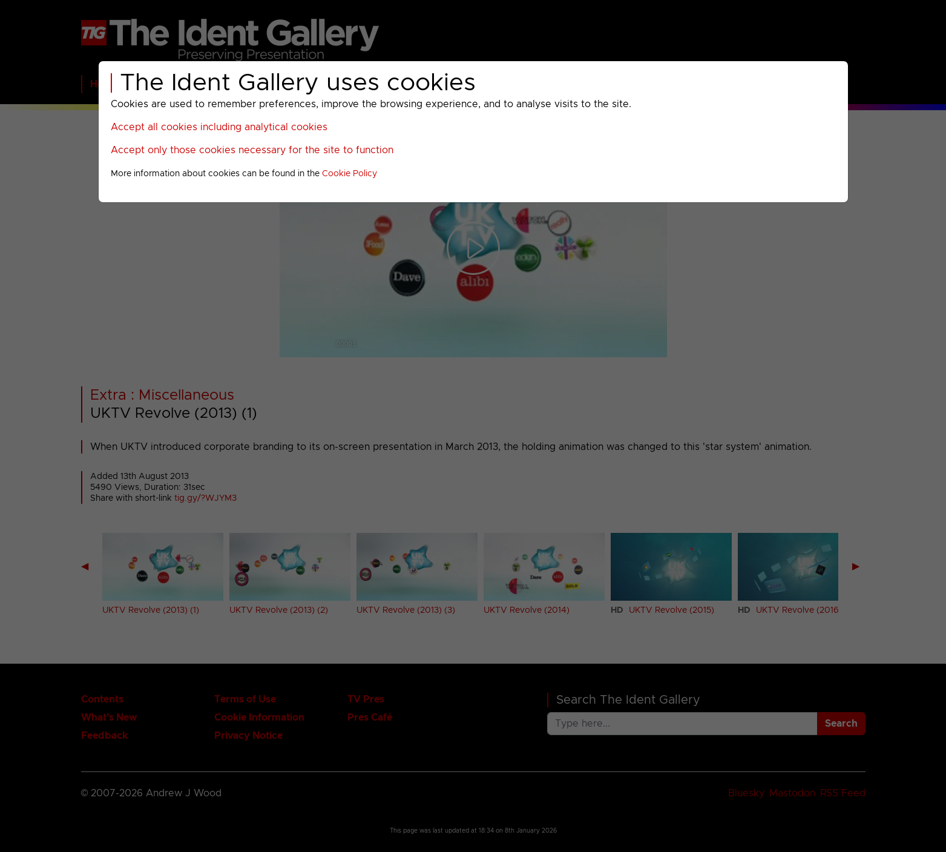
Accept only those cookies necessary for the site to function (252, 150)
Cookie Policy (349, 174)
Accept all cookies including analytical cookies (219, 127)
